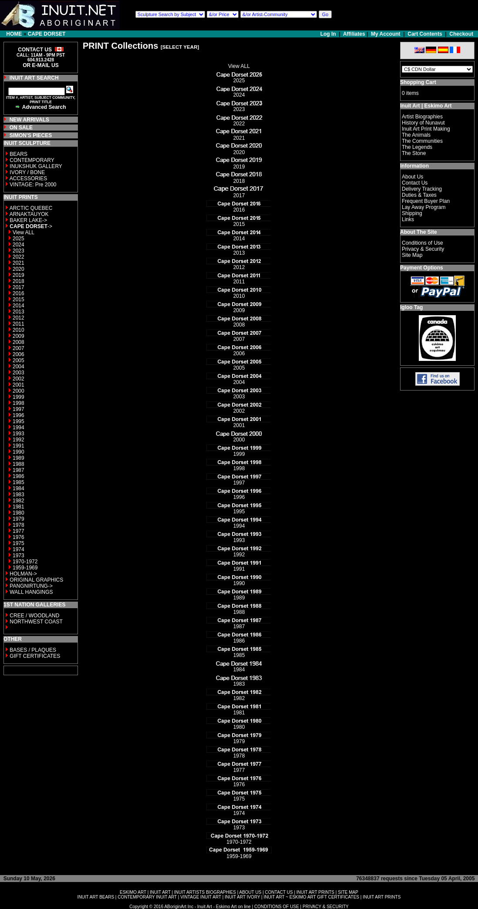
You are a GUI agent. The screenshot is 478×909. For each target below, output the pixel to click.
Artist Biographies (422, 117)
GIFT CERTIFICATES (35, 656)
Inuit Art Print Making (426, 129)
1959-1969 (25, 568)
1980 (18, 513)
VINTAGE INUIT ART (200, 897)
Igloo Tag (411, 307)
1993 (18, 434)
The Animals (416, 135)
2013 (18, 312)
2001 (18, 385)
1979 (18, 519)
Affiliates (354, 34)
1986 (18, 476)
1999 (18, 397)
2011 (18, 324)
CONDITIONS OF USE (276, 906)
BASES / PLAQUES (33, 650)
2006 (18, 354)
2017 (18, 287)
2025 (18, 239)
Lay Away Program (424, 207)
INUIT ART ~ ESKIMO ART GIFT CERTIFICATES (311, 897)
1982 (18, 501)
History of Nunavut (423, 123)
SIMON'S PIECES (31, 135)
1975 (18, 543)
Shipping (412, 213)
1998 (18, 403)
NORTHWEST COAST (35, 622)
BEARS (18, 154)
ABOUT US (250, 892)
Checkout (461, 34)
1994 (18, 427)
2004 (18, 367)
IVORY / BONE (27, 172)
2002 (18, 379)
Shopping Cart (418, 82)
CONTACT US (279, 892)
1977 (18, 531)
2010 (18, 330)
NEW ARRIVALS (29, 120)
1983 (18, 495)
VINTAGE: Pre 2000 (33, 185)
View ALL (23, 232)
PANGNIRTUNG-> (31, 586)
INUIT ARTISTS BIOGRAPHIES (205, 892)
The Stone (414, 153)
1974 (18, 549)
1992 (18, 440)
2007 (18, 348)
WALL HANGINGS (31, 592)
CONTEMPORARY (32, 160)
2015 (18, 299)
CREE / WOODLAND (33, 616)
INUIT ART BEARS (95, 897)
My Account (386, 34)
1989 (18, 458)
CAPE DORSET (47, 34)
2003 (18, 373)
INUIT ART (160, 892)
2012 (18, 318)
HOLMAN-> (23, 574)
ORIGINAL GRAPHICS (36, 580)
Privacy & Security (423, 249)
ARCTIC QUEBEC (31, 208)
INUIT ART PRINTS (315, 892)
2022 (18, 257)
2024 (18, 245)
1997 (18, 409)
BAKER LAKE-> (28, 220)
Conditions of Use (422, 243)
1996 (18, 415)
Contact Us (415, 183)
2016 (18, 293)
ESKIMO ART (133, 892)
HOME (14, 34)
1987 (18, 470)
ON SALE (21, 128)
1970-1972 (25, 562)
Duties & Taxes (419, 195)
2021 (18, 263)
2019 (18, 275)
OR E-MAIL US (40, 65)
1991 (18, 446)
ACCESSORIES (28, 178)
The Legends (417, 147)
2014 (18, 306)
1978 (18, 525)
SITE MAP (348, 892)
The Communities (422, 141)
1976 (18, 537)
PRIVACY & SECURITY (326, 906)
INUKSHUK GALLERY (36, 166)
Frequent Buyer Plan (426, 201)
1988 (18, 464)
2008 (18, 342)
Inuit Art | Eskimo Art (425, 106)
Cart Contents (424, 34)
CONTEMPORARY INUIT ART (147, 897)
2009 (18, 336)
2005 (18, 360)
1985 (18, 482)
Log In (328, 34)
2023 (18, 251)
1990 (18, 452)
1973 (18, 555)
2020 (18, 269)
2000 (18, 391)
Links (408, 219)
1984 (18, 488)
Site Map (412, 255)
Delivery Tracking (422, 189)
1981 (18, 507)
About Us (412, 177)
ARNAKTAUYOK (29, 214)
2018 (18, 281)
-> (31, 226)
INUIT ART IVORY (242, 897)
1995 (18, 421)
